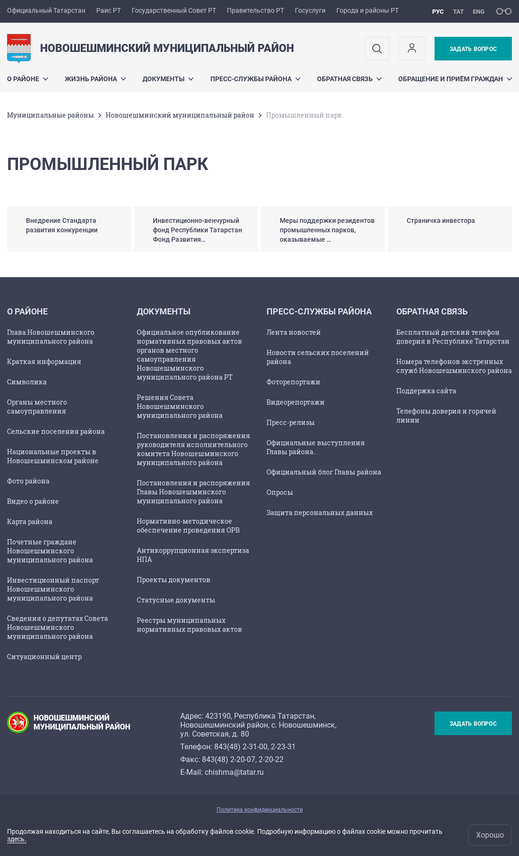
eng (479, 11)
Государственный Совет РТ (174, 10)
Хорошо (490, 835)
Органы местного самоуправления (37, 406)
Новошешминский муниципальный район (180, 114)
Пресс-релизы (291, 422)
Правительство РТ (255, 10)
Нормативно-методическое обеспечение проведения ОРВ (188, 525)
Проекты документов (173, 579)
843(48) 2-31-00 (241, 746)
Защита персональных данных (320, 512)
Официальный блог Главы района (324, 471)
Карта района (29, 521)
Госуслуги (310, 10)
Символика (27, 381)
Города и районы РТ (367, 10)
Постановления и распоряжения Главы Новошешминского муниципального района (193, 491)
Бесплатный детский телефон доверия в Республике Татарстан (453, 337)
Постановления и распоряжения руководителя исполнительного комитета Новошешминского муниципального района (193, 449)
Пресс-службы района (255, 79)
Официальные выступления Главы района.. (316, 447)
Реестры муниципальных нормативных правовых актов (189, 625)
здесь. (16, 839)
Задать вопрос (473, 49)
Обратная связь (349, 79)
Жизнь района (95, 79)
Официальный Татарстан (46, 10)
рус (438, 11)
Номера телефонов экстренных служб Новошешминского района (454, 366)
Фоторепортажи (293, 381)
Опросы (280, 492)
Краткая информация (44, 361)
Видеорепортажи (296, 402)
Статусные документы (176, 599)
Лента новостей (294, 332)
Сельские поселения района (56, 431)
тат (458, 11)
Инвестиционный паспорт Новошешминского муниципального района (53, 589)
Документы (167, 79)
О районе (27, 79)
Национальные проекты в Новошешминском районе (53, 456)
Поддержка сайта (426, 390)
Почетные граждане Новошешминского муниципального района (50, 550)
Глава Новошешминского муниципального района (50, 337)
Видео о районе (33, 501)
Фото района (28, 480)
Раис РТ (108, 10)
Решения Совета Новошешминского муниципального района (180, 406)
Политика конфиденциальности (260, 809)
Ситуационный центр (44, 656)
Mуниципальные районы (50, 114)
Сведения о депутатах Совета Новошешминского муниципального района (57, 627)
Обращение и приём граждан (455, 79)
